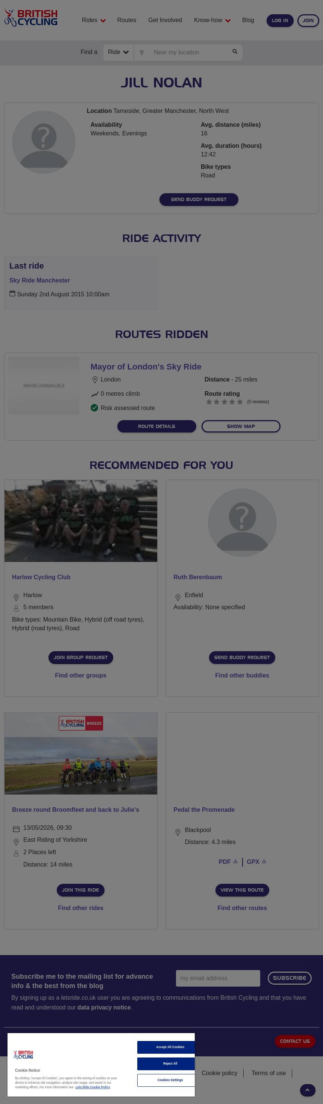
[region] (101, 1064)
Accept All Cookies (170, 1047)
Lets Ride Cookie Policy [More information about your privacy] (93, 1087)
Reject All (170, 1063)
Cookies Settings (170, 1080)
